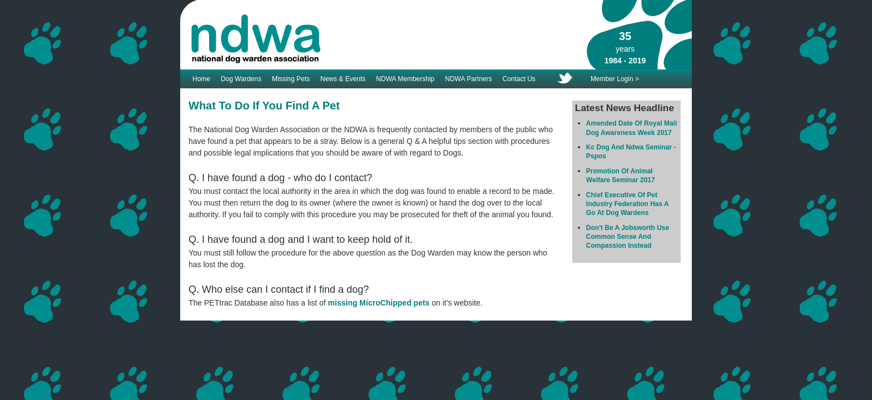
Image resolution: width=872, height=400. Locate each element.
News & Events (342, 79)
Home (201, 79)
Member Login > (615, 79)
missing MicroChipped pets (379, 302)
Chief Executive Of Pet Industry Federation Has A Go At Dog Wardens (627, 204)
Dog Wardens (241, 79)
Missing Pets (291, 79)
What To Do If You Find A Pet (264, 105)
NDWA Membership (405, 79)
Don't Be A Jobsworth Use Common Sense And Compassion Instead (627, 237)
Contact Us (519, 79)
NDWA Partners (468, 79)
